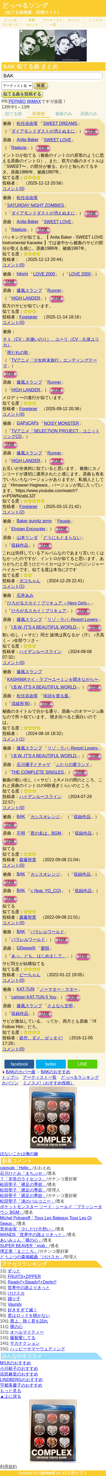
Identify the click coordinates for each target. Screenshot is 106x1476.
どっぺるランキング (80, 1077)
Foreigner (28, 317)
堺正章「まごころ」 (19, 1251)
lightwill (47, 1473)
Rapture (18, 147)
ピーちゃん (29, 975)
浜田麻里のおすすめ (19, 1374)
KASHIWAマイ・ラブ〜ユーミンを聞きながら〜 (52, 679)
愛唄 (45, 948)
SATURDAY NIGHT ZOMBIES (35, 205)
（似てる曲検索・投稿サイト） (31, 12)
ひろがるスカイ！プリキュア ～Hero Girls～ (49, 603)
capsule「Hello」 (16, 1168)
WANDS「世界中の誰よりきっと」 (33, 1234)
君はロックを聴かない (29, 1315)
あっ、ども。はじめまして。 (38, 956)
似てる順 (13, 113)
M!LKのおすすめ (15, 1363)
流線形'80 (20, 703)
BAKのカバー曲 (20, 1072)
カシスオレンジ (45, 816)
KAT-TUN (25, 989)
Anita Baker (28, 139)
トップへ (10, 1077)
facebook (19, 1064)
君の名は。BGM (45, 833)
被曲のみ (63, 113)
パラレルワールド (47, 932)
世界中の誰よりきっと (29, 1287)
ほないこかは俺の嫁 (19, 1153)
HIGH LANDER (25, 298)
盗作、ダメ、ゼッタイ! (41, 1038)
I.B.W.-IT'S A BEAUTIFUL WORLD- (44, 627)
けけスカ (16, 1293)
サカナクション (25, 1343)
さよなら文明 (60, 1006)
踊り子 (14, 1299)
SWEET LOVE (57, 140)
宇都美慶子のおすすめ (21, 1385)
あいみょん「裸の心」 (21, 1240)
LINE (82, 1064)
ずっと (14, 1271)
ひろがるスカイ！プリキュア (38, 610)
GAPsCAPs (28, 423)
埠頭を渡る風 (55, 696)
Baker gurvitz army (34, 521)
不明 (21, 833)
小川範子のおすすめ (19, 1368)
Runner (54, 290)
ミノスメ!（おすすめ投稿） (49, 1083)
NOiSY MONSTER (61, 423)
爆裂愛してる (22, 1337)
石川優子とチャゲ (33, 764)
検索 (40, 85)
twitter (51, 1064)
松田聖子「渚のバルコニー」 (27, 1201)
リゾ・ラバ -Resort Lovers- (73, 619)
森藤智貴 (27, 859)
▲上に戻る (10, 1396)
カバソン (74, 20)
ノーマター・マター (59, 989)
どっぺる (11, 22)
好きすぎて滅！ (22, 1310)
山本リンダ (27, 537)
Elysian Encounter (28, 529)
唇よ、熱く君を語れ (29, 1321)
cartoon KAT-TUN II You (33, 997)
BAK (21, 816)
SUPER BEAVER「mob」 (24, 1245)
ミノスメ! (95, 20)
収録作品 (19, 545)
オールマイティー (27, 1332)
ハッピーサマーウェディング (37, 1349)
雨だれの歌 (17, 352)
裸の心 (16, 1326)
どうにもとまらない (62, 537)
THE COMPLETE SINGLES (37, 772)
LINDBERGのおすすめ (21, 1379)
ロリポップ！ (74, 1473)
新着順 (38, 113)
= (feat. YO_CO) (45, 890)
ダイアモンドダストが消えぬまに (43, 131)
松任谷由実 (27, 123)
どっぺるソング (25, 5)
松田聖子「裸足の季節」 (23, 1184)
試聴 (91, 131)
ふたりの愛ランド (73, 764)
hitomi (22, 273)
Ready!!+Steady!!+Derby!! (32, 1282)
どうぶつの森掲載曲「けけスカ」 (31, 1257)
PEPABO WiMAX (25, 101)
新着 (31, 22)
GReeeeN (26, 948)
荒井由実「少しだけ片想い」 (27, 1229)
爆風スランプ (29, 290)
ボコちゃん (29, 581)
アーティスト (52, 22)
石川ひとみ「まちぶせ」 (23, 1173)
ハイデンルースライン (40, 651)
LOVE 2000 (44, 274)
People (63, 521)
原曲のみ (88, 113)
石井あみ (25, 595)
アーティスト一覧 (40, 1077)
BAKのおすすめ (55, 1072)
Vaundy (15, 1304)
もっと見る (10, 1391)
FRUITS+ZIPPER (24, 1276)
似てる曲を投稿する (22, 94)
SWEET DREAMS (60, 123)
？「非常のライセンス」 (23, 1179)
